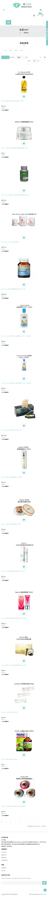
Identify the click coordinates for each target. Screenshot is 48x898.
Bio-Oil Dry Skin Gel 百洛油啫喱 (10, 242)
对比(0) (5, 57)
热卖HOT (26, 32)
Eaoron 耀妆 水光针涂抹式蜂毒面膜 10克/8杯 (13, 665)
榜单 (11, 50)
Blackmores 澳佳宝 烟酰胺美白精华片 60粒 (13, 289)
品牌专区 (3, 868)
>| (2, 823)
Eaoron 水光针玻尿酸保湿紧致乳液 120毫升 (13, 571)
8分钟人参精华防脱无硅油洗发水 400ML (12, 101)
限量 (22, 50)
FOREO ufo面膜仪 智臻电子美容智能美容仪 (13, 806)
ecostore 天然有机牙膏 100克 (9, 712)
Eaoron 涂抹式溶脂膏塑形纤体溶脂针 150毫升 (14, 618)
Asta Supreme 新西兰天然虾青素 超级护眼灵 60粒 (15, 195)
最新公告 (3, 855)
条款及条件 (4, 860)
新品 (5, 50)
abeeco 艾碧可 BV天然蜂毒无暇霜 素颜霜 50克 (14, 148)
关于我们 (3, 852)
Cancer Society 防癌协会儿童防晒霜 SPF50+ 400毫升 (16, 383)
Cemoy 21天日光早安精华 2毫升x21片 (11, 430)
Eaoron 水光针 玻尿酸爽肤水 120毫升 (11, 477)
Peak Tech (44, 894)
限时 (16, 50)
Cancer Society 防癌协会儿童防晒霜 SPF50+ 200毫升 (16, 336)
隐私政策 (3, 857)
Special (3, 870)
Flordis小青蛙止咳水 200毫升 (9, 759)
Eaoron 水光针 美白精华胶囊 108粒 (11, 524)
